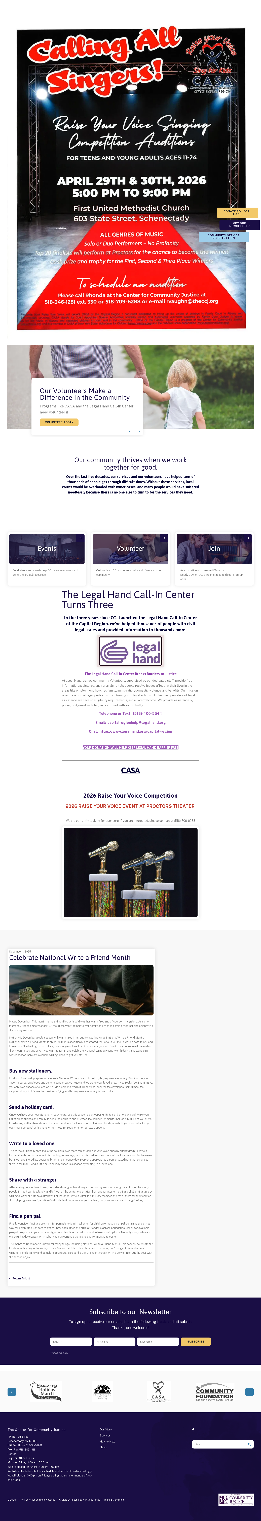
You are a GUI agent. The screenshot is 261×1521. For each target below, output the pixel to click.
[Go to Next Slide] (249, 1392)
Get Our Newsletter (240, 223)
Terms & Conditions (114, 1499)
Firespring (76, 1499)
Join (214, 548)
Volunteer (130, 548)
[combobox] (218, 1444)
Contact (12, 1454)
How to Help (107, 1441)
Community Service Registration (240, 237)
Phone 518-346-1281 (29, 1445)
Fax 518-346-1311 (24, 1449)
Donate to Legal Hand (240, 211)
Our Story (106, 1429)
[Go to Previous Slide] (12, 1392)
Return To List (21, 1278)
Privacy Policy (92, 1499)
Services (105, 1435)
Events (47, 548)
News (103, 1447)
